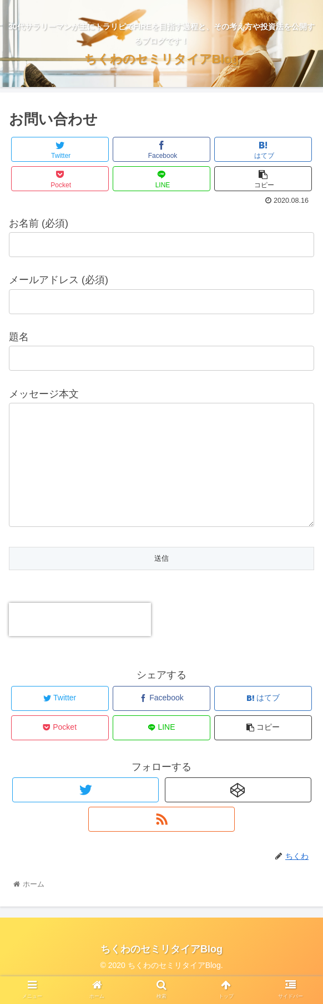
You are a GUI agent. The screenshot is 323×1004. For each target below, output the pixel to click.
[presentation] (80, 641)
